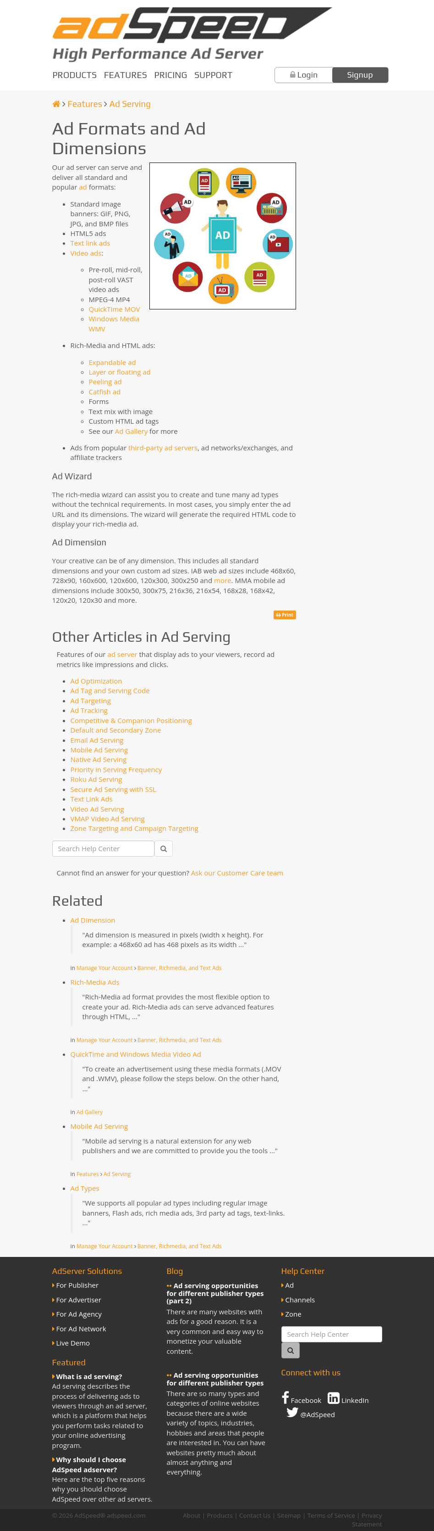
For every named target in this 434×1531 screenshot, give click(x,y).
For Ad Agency (79, 1313)
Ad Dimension (93, 920)
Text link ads (90, 242)
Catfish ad (105, 391)
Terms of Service (331, 1515)
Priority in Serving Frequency (116, 769)
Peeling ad (105, 381)
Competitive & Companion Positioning (131, 720)
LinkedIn (348, 1398)
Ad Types (85, 1188)
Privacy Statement (367, 1519)
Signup (360, 74)
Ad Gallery (131, 431)
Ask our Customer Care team (237, 872)
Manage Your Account (104, 968)
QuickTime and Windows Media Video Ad (136, 1054)
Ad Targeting (91, 700)
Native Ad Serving (99, 759)
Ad (290, 1285)
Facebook (301, 1398)
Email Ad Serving (97, 740)
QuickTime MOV (114, 309)
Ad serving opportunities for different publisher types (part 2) (215, 1293)
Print (284, 614)
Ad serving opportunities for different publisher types (215, 1378)
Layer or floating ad (120, 371)
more (222, 580)
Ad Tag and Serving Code (110, 690)
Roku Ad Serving (96, 779)
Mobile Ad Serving (99, 749)
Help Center (303, 1271)
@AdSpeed (310, 1412)
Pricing (170, 75)
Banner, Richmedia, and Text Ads (179, 968)
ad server (122, 654)
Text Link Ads (92, 798)
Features (125, 75)
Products (75, 75)
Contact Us (254, 1515)
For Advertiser (78, 1299)
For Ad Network (81, 1328)
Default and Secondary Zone (116, 730)
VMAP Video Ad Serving (108, 818)
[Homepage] (56, 104)
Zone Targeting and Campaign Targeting (134, 828)
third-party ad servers (163, 447)
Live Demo (73, 1342)
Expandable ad (112, 362)
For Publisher (77, 1285)
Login (307, 74)
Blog (175, 1271)
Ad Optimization (96, 680)
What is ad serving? (89, 1376)
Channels (300, 1299)
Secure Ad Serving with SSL (113, 789)
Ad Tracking (89, 710)
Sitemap (289, 1515)
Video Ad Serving (97, 808)
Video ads (86, 253)
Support (213, 75)
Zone (294, 1313)
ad (83, 186)
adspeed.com (126, 1515)
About (191, 1515)
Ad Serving (130, 104)
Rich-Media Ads (95, 982)
